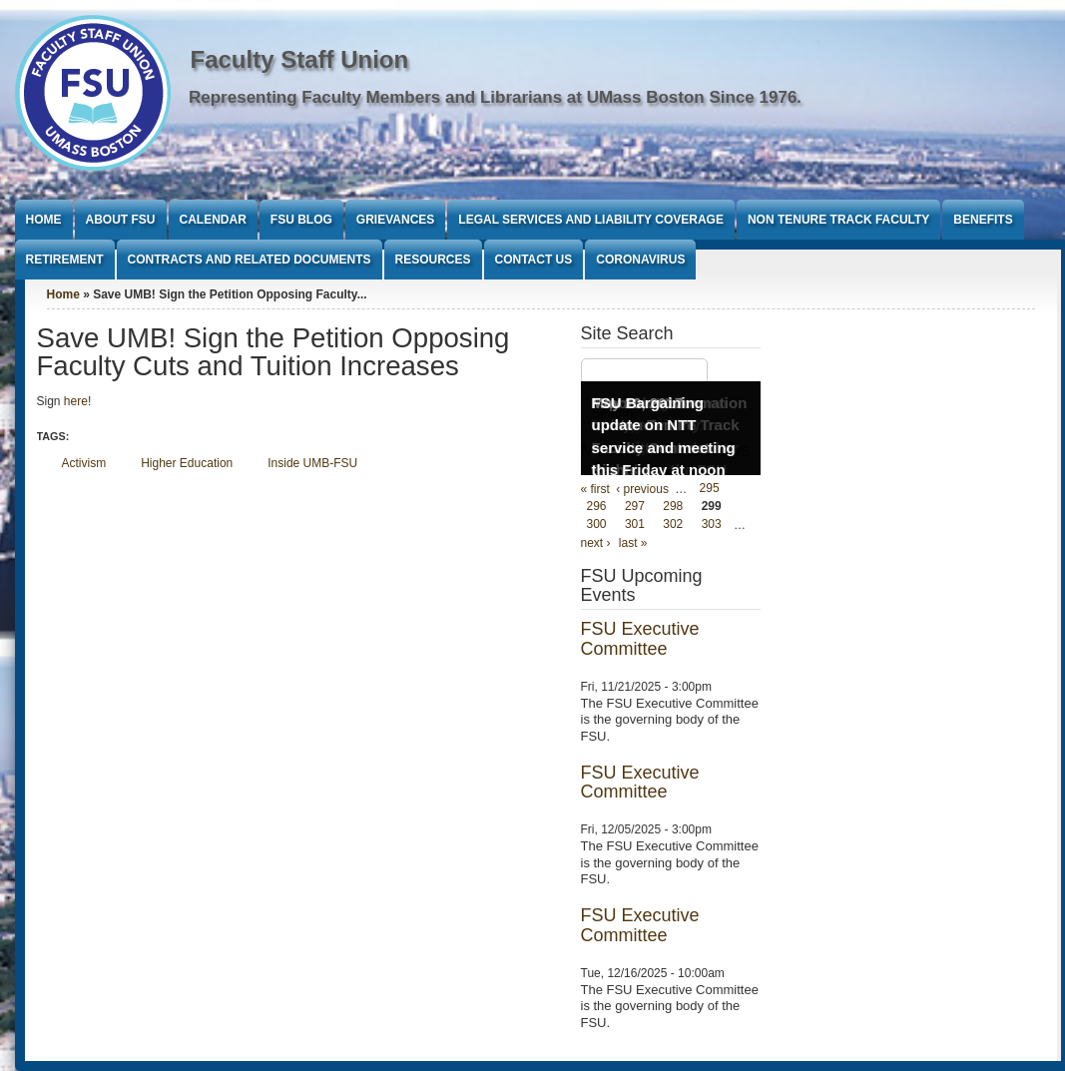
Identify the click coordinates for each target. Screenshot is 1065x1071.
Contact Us (534, 260)
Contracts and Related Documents (249, 260)
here (76, 401)
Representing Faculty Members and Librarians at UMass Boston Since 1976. (495, 97)
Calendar (213, 220)
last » (633, 543)
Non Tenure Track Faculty (838, 220)
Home (44, 220)
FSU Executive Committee (640, 639)
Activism (84, 463)
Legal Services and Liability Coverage (591, 220)
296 (597, 507)
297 (635, 507)
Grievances (395, 220)
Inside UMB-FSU (312, 463)
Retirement (65, 260)
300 (597, 525)
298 (673, 507)
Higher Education (187, 463)
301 (635, 525)
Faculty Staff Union (300, 59)
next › (596, 543)
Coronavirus (640, 260)
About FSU (121, 220)
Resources (433, 260)
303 (712, 525)
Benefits (982, 220)
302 (673, 525)
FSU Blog (301, 220)
